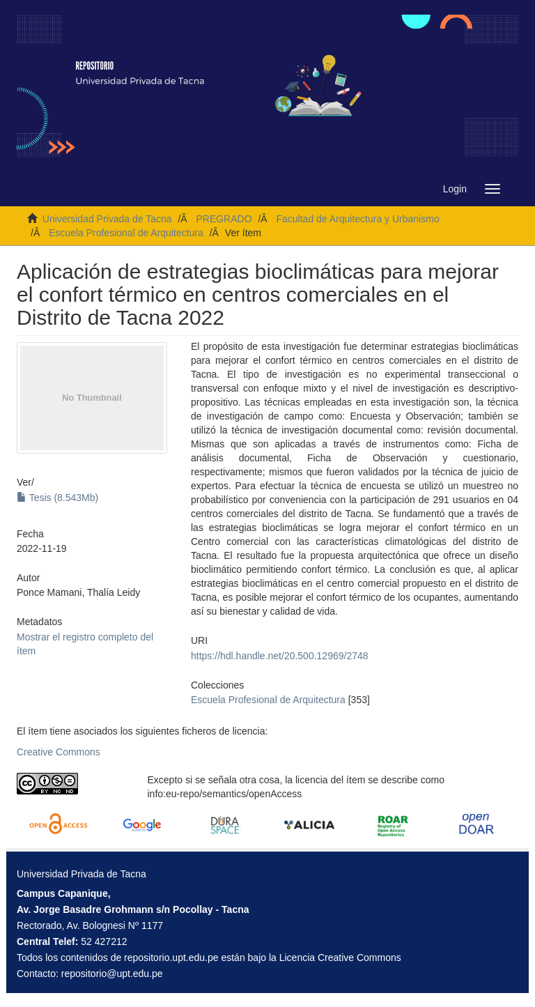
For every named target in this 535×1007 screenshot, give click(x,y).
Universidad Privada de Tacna (107, 218)
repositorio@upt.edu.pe (112, 973)
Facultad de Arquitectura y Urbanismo (357, 218)
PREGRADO (223, 218)
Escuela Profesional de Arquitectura (126, 232)
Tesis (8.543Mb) (57, 497)
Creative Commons (58, 752)
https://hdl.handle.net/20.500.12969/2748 (280, 655)
